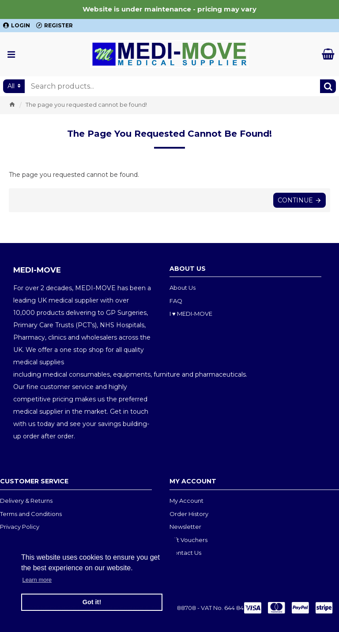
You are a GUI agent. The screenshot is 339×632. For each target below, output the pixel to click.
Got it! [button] (92, 602)
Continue (295, 200)
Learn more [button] (37, 579)
